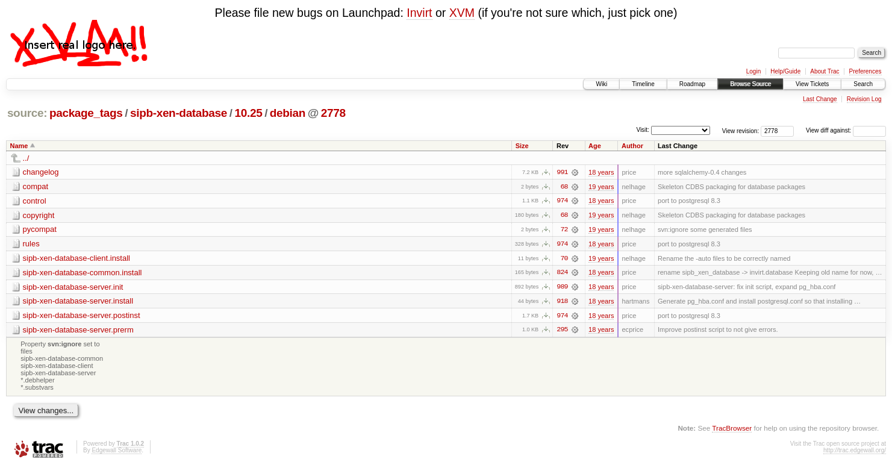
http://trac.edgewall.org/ (854, 452)
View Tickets (812, 84)
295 (562, 331)
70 (563, 259)
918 (562, 302)
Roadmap (692, 84)
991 (562, 172)
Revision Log (864, 99)
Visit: (642, 129)
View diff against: (846, 130)
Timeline (643, 84)
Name (19, 145)
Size (522, 145)
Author (632, 145)
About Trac (824, 71)
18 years (601, 172)
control (34, 200)
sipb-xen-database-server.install (78, 302)
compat (36, 186)
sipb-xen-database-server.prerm (78, 330)
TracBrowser (732, 429)
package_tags (86, 113)
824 (562, 273)
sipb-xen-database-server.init (73, 287)
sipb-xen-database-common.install (82, 273)
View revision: (740, 130)
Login (753, 71)
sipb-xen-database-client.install (76, 258)
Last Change (820, 99)
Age (594, 145)
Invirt (419, 12)
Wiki (601, 84)
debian (287, 113)
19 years (601, 186)
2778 (333, 113)
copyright (39, 215)
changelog (41, 171)
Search (863, 84)
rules (31, 244)
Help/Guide (785, 71)
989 (562, 288)
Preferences (865, 71)
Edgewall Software (117, 452)
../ (26, 158)
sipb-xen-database (178, 113)
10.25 (249, 113)
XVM (462, 12)
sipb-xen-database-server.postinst (81, 316)
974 (562, 201)
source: (27, 113)
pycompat (40, 229)
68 (563, 187)
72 (563, 230)
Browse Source (750, 84)
